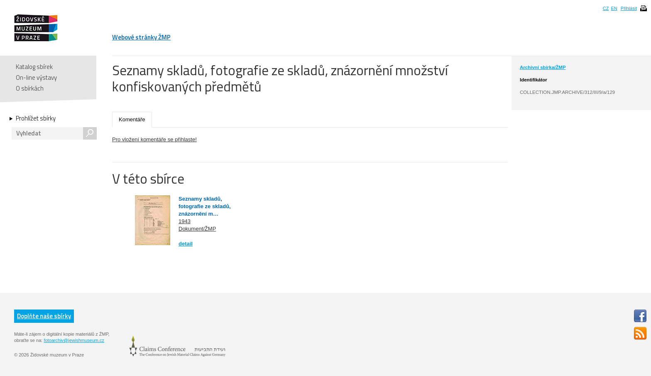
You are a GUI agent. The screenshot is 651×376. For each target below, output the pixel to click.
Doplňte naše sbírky (44, 316)
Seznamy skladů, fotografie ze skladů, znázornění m (205, 206)
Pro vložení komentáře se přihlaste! (154, 139)
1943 (185, 221)
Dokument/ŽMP (197, 229)
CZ (606, 8)
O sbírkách (30, 88)
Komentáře (132, 119)
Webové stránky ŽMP (141, 37)
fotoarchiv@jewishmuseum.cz (74, 340)
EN (614, 8)
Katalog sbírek (34, 66)
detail (186, 244)
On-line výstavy (36, 77)
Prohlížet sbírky (36, 118)
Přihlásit (629, 8)
